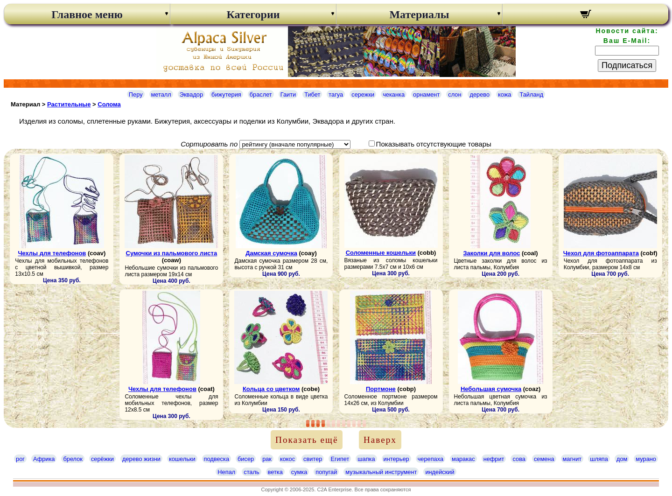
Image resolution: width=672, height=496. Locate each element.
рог (20, 458)
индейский (439, 471)
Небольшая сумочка (491, 388)
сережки (362, 94)
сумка (299, 471)
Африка (44, 458)
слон (454, 94)
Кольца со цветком (271, 388)
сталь (251, 471)
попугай (326, 471)
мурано (646, 458)
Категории (253, 14)
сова (518, 458)
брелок (72, 458)
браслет (261, 94)
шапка (366, 458)
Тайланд (531, 94)
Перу (136, 94)
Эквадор (191, 94)
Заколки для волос (491, 253)
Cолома (109, 104)
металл (161, 94)
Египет (339, 458)
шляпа (599, 458)
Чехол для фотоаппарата (601, 253)
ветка (275, 471)
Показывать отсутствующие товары (433, 144)
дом (621, 458)
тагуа (336, 94)
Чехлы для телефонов (52, 253)
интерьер (396, 458)
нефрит (493, 458)
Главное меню (87, 14)
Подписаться (627, 65)
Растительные (69, 104)
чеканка (394, 94)
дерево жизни (141, 458)
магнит (572, 458)
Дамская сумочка (271, 253)
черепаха (430, 458)
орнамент (426, 94)
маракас (463, 458)
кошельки (182, 458)
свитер (312, 458)
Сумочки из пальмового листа (171, 253)
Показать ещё (306, 440)
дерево (479, 94)
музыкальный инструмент (381, 471)
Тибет (312, 94)
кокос (287, 458)
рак (267, 458)
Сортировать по (209, 144)
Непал (226, 471)
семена (544, 458)
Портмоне (381, 388)
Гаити (288, 94)
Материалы (419, 14)
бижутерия (226, 94)
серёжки (102, 458)
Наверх (380, 440)
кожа (504, 94)
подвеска (216, 458)
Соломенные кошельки (381, 252)
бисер (246, 458)
